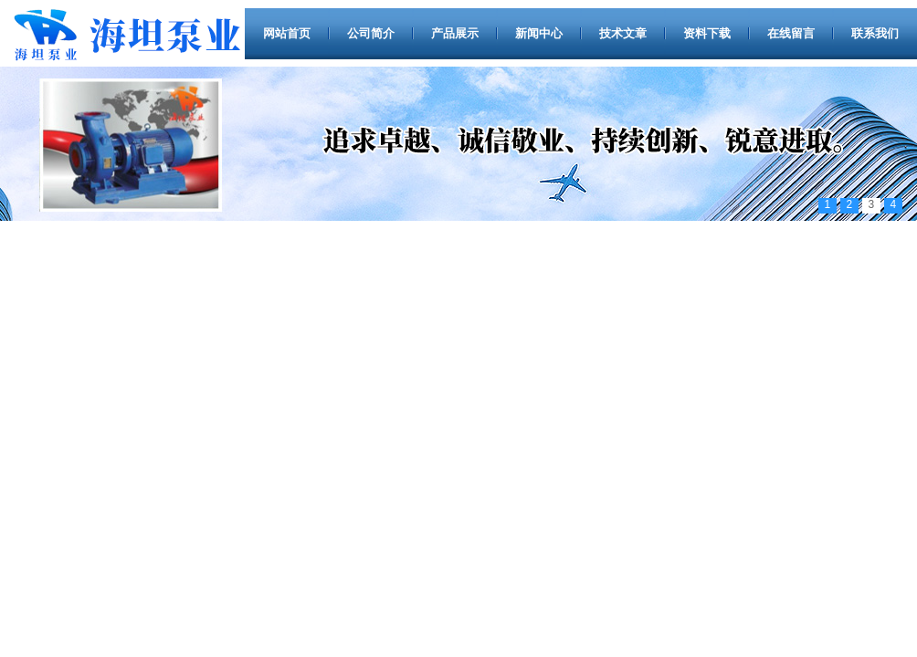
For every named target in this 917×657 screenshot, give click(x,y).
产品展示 (455, 33)
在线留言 (791, 33)
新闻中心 (539, 33)
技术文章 (623, 33)
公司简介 (371, 33)
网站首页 (287, 33)
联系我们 (875, 33)
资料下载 (707, 33)
